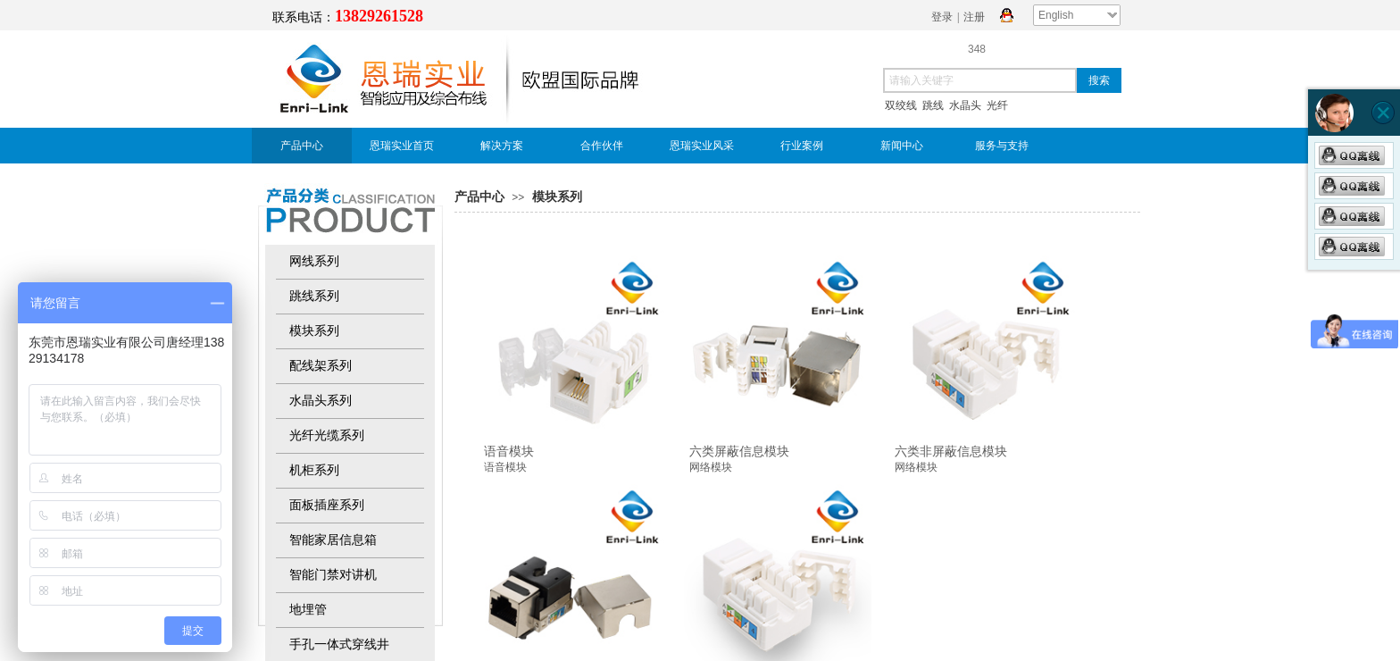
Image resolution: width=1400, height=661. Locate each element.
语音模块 (509, 451)
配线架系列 (320, 365)
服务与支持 (1002, 145)
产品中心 (301, 145)
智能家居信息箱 (333, 540)
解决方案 (501, 145)
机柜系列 (314, 470)
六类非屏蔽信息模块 (951, 451)
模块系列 (557, 197)
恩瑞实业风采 (702, 145)
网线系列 (314, 261)
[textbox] (980, 80)
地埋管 (308, 609)
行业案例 (801, 145)
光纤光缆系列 (326, 435)
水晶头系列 (320, 400)
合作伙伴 (601, 145)
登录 (942, 17)
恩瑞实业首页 (402, 145)
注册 (974, 17)
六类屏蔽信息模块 (739, 451)
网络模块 (710, 467)
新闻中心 (901, 145)
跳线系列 (314, 296)
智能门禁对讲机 (333, 575)
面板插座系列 (326, 505)
